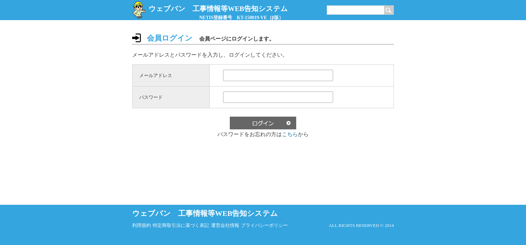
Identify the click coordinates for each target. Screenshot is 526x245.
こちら (290, 134)
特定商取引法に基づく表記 (181, 225)
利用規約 (141, 225)
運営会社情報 (225, 225)
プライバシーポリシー (264, 225)
